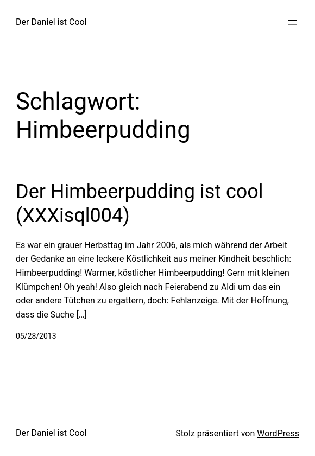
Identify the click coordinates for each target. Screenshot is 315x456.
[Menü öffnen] (292, 22)
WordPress (278, 433)
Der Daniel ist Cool (51, 22)
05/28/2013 (36, 336)
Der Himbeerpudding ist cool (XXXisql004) (139, 203)
